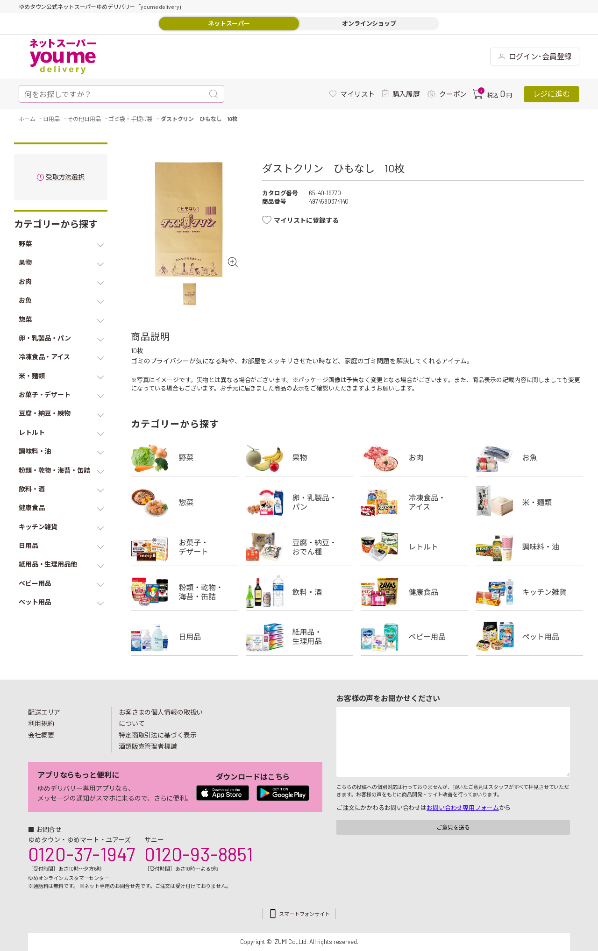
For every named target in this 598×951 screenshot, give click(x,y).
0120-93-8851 (198, 854)
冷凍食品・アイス (414, 502)
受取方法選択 (65, 177)
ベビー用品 (414, 636)
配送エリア (44, 712)
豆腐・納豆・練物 (299, 547)
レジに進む (551, 93)
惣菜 (184, 502)
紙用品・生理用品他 (299, 636)
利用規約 (41, 723)
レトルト (414, 547)
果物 (299, 457)
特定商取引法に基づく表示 (157, 735)
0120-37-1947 (81, 854)
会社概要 (41, 735)
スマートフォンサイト (304, 913)
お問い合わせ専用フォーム (462, 807)
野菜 (184, 457)
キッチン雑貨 (529, 591)
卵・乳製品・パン (299, 502)
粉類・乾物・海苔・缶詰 (184, 591)
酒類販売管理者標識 (148, 746)
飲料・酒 (299, 591)
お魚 (529, 457)
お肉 (414, 457)
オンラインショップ (369, 23)
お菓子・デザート (184, 547)
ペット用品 (529, 636)
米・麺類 (529, 502)
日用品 (184, 636)
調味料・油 (529, 547)
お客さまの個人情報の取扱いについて (161, 718)
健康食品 (414, 591)
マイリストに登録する (306, 220)
